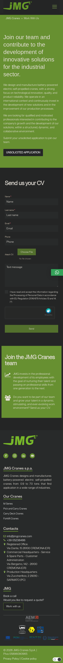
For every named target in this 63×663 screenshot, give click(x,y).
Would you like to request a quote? (23, 600)
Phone (7, 237)
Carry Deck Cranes (13, 513)
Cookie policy (29, 658)
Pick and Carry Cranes (15, 508)
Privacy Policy (11, 658)
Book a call (9, 596)
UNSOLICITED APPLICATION (23, 152)
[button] (57, 272)
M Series (8, 503)
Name (8, 196)
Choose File (27, 252)
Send (31, 328)
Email (8, 223)
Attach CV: (9, 254)
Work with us (13, 606)
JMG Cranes (13, 18)
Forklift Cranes (10, 518)
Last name (10, 210)
